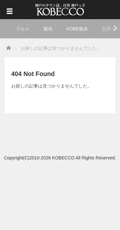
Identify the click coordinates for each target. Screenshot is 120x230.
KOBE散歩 (77, 28)
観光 (48, 28)
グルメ (22, 28)
